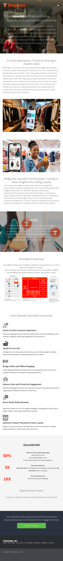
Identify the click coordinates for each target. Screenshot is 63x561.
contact (51, 543)
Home (5, 543)
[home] (32, 5)
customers (28, 543)
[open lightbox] (31, 285)
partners (36, 543)
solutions (19, 543)
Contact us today (31, 525)
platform (11, 543)
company (44, 543)
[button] (58, 5)
